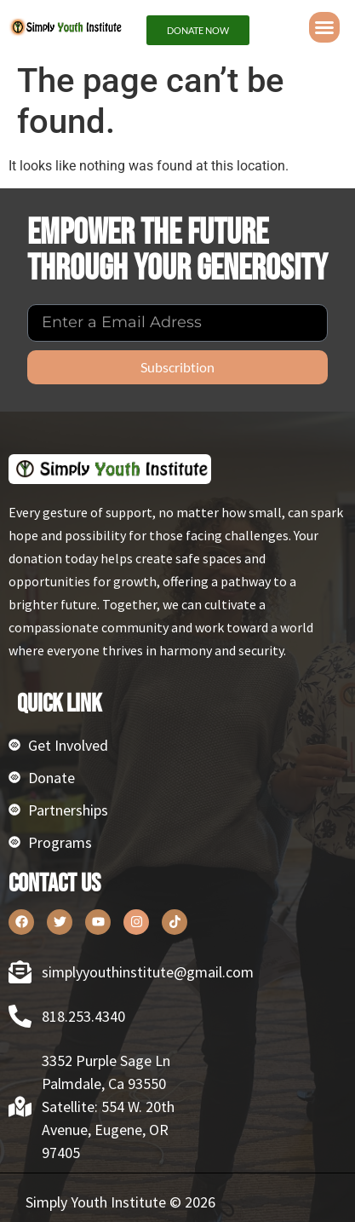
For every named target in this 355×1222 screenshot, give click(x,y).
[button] (324, 27)
